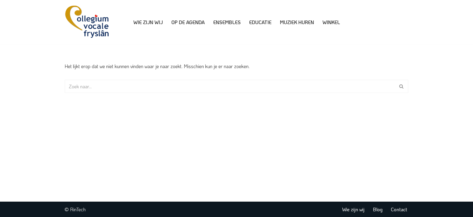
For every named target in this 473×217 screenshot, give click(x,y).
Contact (399, 209)
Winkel (331, 22)
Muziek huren (297, 22)
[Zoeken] (230, 86)
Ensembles (227, 22)
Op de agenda (188, 22)
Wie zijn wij (148, 22)
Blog (378, 209)
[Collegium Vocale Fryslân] (89, 22)
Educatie (260, 22)
